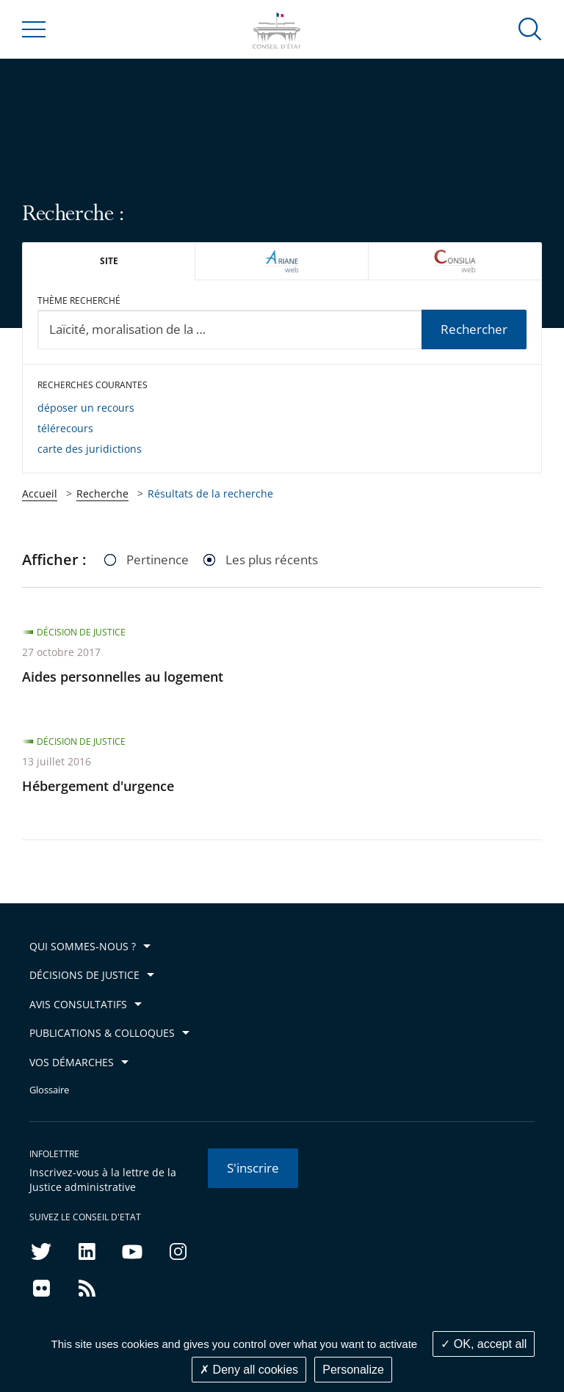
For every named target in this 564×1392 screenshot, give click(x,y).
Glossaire (49, 1090)
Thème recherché (78, 300)
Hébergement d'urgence (98, 786)
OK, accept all (484, 1344)
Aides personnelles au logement (122, 676)
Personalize (353, 1369)
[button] (530, 28)
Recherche (102, 493)
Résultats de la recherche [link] (210, 493)
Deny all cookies (249, 1369)
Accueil (39, 493)
